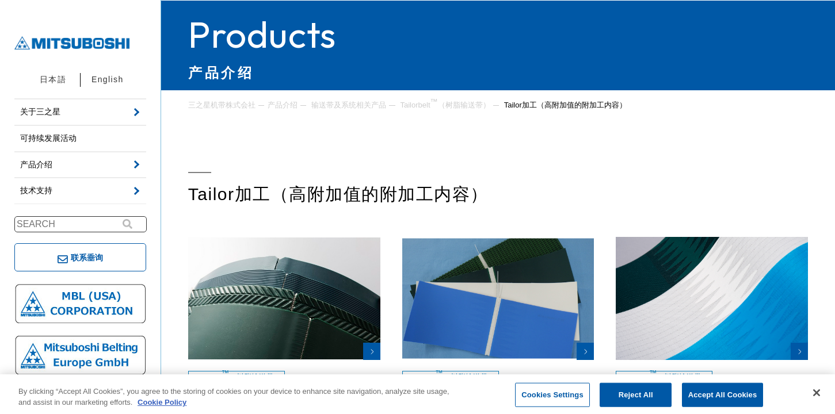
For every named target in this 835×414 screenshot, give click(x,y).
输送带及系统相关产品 (348, 105)
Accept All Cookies (722, 394)
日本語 (53, 79)
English (107, 79)
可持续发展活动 (48, 138)
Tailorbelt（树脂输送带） (445, 104)
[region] (417, 394)
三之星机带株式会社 (222, 105)
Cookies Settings (552, 394)
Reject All (636, 394)
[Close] (816, 392)
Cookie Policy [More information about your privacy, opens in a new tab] (162, 402)
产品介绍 (283, 105)
